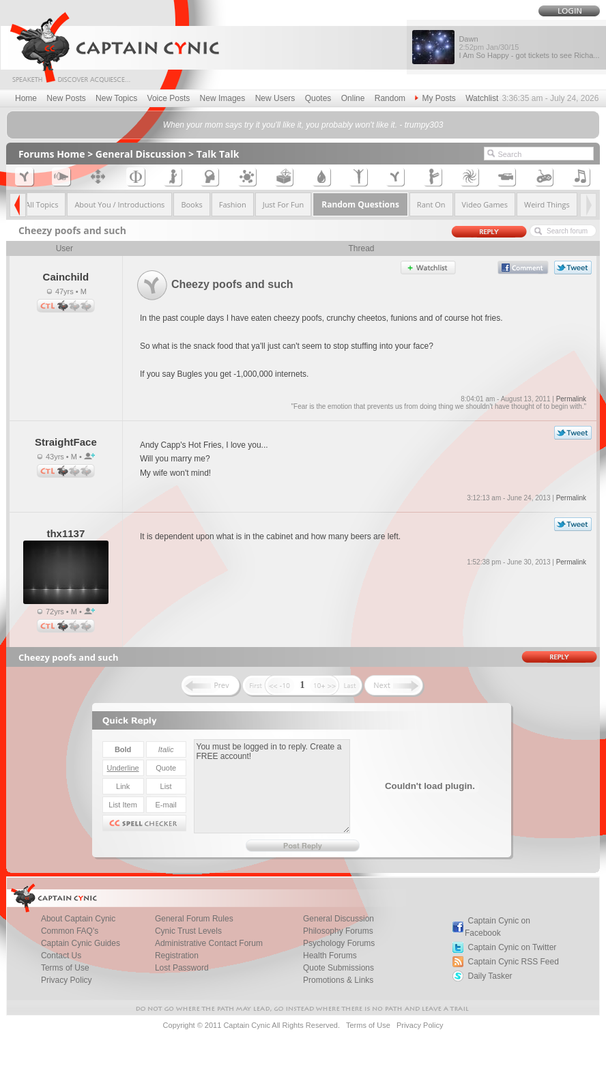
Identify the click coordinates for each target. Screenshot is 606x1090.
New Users (275, 98)
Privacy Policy (66, 980)
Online (353, 98)
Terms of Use (368, 1025)
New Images (223, 98)
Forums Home (51, 153)
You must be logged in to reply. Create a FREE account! (272, 786)
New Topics (116, 98)
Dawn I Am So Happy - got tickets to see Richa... (529, 47)
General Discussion (141, 153)
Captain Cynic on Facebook (497, 927)
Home (26, 98)
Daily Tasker (489, 976)
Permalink (571, 399)
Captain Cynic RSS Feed (512, 961)
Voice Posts (168, 98)
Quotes (318, 98)
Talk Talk (218, 153)
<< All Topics (37, 204)
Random (390, 98)
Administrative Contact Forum (209, 943)
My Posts (435, 98)
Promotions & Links (338, 980)
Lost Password (182, 968)
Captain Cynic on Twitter (511, 947)
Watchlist (481, 98)
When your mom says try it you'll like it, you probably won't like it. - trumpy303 (303, 125)
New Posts (65, 98)
